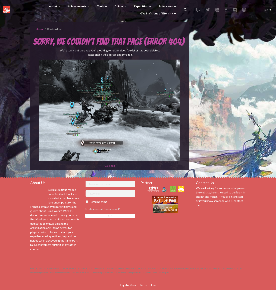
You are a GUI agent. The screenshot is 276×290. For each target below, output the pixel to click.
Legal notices (128, 285)
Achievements (77, 6)
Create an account (94, 209)
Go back (110, 165)
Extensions (166, 6)
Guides (119, 6)
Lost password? (112, 209)
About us (55, 6)
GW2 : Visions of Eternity (157, 13)
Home (39, 29)
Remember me (98, 201)
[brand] (7, 9)
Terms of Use (148, 285)
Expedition (141, 6)
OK (110, 215)
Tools (101, 6)
